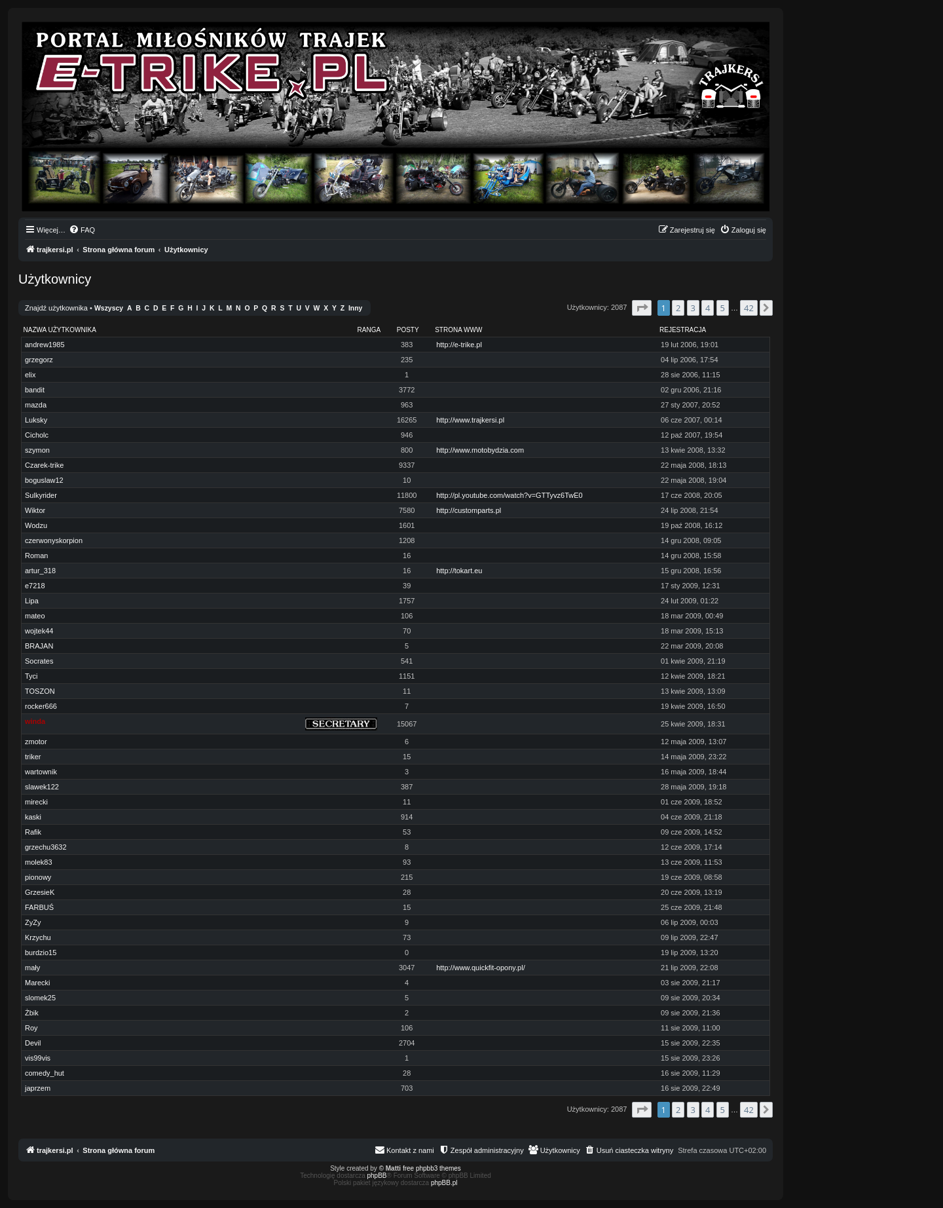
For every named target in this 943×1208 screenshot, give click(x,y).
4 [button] (707, 308)
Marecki (37, 983)
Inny (355, 308)
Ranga (369, 329)
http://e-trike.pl (459, 345)
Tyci (31, 676)
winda (35, 721)
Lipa (32, 601)
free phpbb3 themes (432, 1168)
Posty (408, 329)
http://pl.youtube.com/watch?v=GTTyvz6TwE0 (509, 495)
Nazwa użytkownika (60, 329)
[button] (642, 308)
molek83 (38, 862)
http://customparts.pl (468, 510)
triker (33, 757)
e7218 (35, 586)
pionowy (38, 877)
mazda (35, 405)
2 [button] (678, 308)
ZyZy (33, 922)
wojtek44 (39, 631)
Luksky (36, 420)
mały (32, 968)
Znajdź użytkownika (56, 308)
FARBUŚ (39, 907)
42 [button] (749, 308)
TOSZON (40, 691)
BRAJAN (39, 646)
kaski (33, 817)
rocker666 (41, 706)
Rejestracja (682, 329)
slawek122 (42, 787)
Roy (31, 1028)
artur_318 (40, 571)
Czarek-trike (44, 465)
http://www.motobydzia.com (480, 450)
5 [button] (722, 308)
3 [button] (693, 308)
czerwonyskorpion (54, 540)
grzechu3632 (46, 847)
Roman (36, 555)
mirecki (36, 802)
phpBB (377, 1175)
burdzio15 (40, 952)
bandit (35, 390)
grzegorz (39, 360)
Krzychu (38, 937)
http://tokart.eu (459, 571)
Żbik (32, 1013)
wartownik (41, 772)
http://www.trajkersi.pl (470, 420)
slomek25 (40, 998)
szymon (37, 450)
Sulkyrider (41, 495)
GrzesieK (39, 892)
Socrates (39, 661)
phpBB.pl (444, 1182)
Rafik (33, 832)
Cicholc (36, 435)
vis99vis (37, 1058)
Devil (33, 1043)
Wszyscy (108, 308)
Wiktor (35, 510)
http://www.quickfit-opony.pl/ (480, 968)
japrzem (37, 1088)
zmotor (36, 742)
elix (30, 375)
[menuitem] (82, 230)
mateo (35, 616)
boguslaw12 (44, 480)
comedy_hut (44, 1073)
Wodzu (36, 525)
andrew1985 (45, 345)
